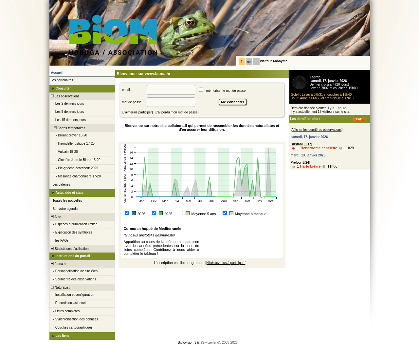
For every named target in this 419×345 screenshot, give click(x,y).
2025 (168, 214)
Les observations (65, 96)
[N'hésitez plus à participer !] (226, 263)
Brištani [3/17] (301, 144)
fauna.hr (58, 264)
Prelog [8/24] (300, 162)
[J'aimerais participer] (137, 112)
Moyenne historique (250, 214)
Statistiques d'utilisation (69, 249)
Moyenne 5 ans (203, 214)
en (248, 61)
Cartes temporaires (67, 128)
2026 (141, 214)
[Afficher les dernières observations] (317, 130)
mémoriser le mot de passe (225, 90)
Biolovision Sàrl (189, 342)
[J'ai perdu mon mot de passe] (177, 112)
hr (256, 61)
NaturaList (60, 287)
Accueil (57, 72)
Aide (55, 217)
